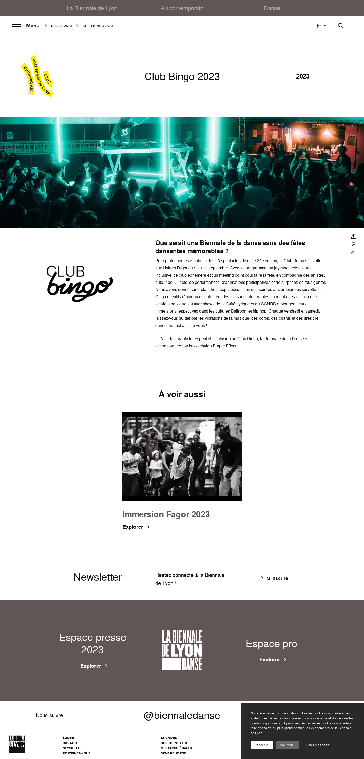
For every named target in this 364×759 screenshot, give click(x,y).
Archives (169, 738)
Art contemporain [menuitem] (182, 8)
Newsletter (73, 748)
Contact (70, 743)
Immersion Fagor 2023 (166, 514)
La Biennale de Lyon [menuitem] (92, 8)
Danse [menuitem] (272, 8)
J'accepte (261, 745)
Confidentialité (174, 743)
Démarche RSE (173, 753)
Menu (26, 25)
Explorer (132, 527)
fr (322, 26)
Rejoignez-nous (76, 753)
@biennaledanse (181, 715)
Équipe (68, 738)
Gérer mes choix (318, 745)
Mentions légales (176, 748)
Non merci (287, 745)
